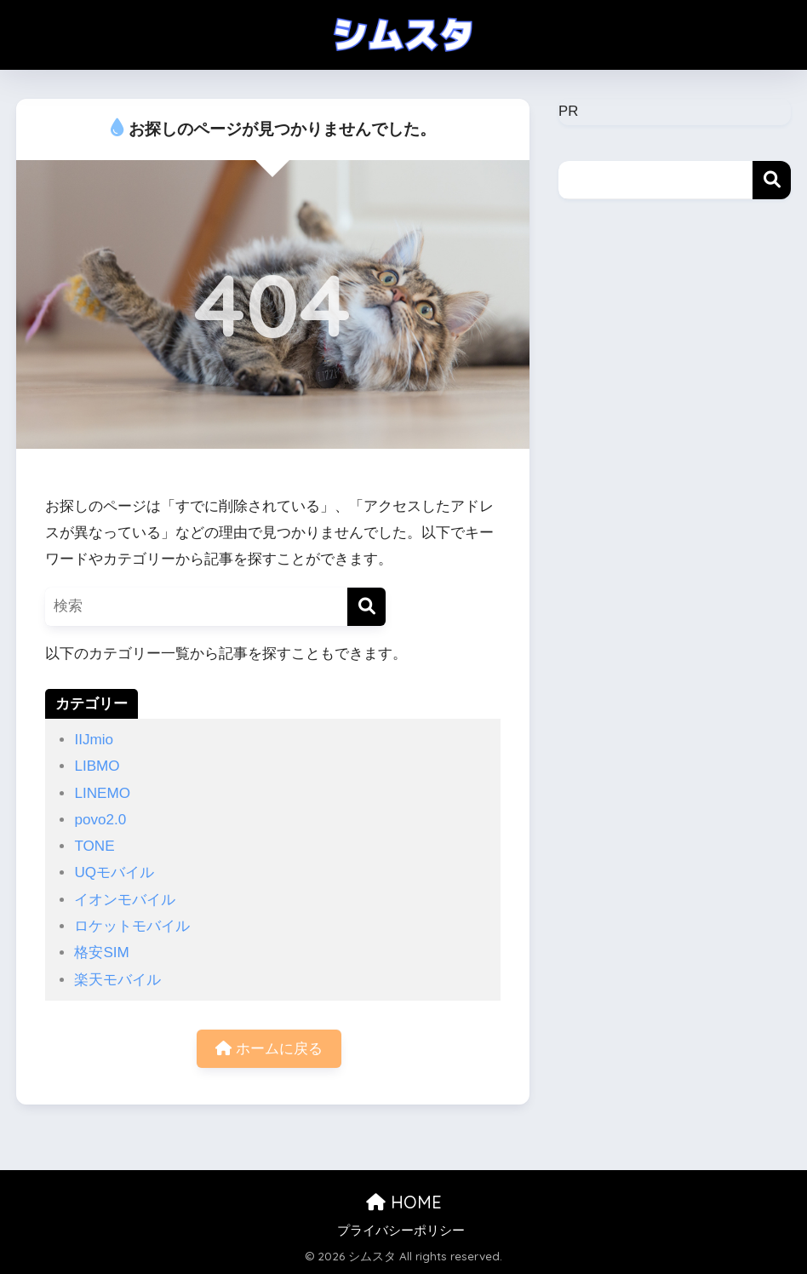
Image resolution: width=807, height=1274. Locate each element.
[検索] (366, 607)
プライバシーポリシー (401, 1230)
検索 (772, 180)
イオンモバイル (124, 900)
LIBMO (96, 766)
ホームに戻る (269, 1049)
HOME (404, 1202)
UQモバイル (114, 872)
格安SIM (101, 952)
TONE (94, 846)
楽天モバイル (117, 980)
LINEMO (102, 793)
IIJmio (93, 740)
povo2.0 (100, 820)
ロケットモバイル (132, 926)
